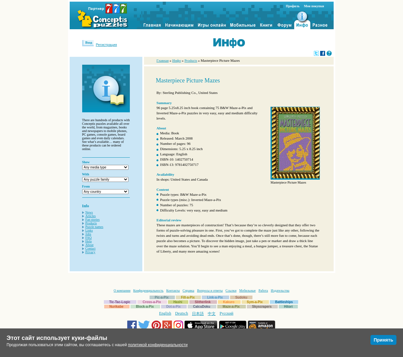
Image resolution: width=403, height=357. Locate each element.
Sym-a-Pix (255, 302)
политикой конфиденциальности (157, 345)
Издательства (280, 290)
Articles (90, 216)
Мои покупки (314, 6)
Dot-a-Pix (173, 306)
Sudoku (241, 297)
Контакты (173, 290)
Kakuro (228, 302)
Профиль (293, 6)
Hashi (177, 302)
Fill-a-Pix (188, 297)
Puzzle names (94, 227)
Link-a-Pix (215, 297)
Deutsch (181, 313)
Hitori (288, 306)
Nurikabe (116, 306)
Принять (383, 340)
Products (91, 223)
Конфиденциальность (148, 290)
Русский (226, 313)
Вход (88, 42)
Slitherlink (202, 302)
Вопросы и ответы (210, 290)
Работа (263, 290)
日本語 (198, 313)
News (89, 212)
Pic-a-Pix (162, 297)
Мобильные (247, 290)
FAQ (88, 237)
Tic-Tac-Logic (119, 302)
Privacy (90, 252)
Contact (90, 248)
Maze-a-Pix (231, 306)
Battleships (284, 302)
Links (89, 230)
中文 (212, 313)
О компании (122, 290)
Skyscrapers (262, 306)
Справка (188, 290)
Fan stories (92, 219)
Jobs (88, 234)
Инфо (176, 60)
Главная (162, 60)
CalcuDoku (201, 306)
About (89, 245)
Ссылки (230, 290)
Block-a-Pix (145, 306)
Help (88, 241)
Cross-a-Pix (152, 302)
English (165, 313)
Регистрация (106, 45)
